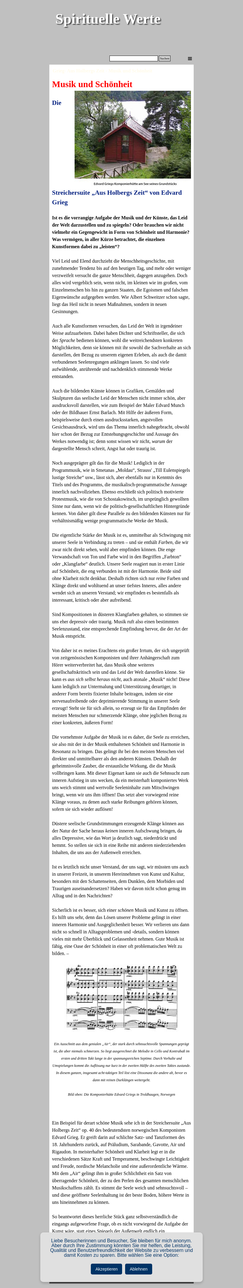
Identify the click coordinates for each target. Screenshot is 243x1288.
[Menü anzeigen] (190, 59)
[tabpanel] (121, 674)
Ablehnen (138, 1269)
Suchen (164, 58)
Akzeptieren (106, 1269)
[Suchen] (133, 58)
